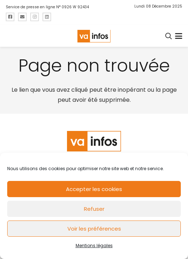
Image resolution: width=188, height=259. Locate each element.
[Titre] (10, 17)
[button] (169, 36)
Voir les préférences (94, 228)
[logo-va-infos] (94, 36)
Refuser (94, 209)
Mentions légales (94, 245)
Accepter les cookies (94, 189)
